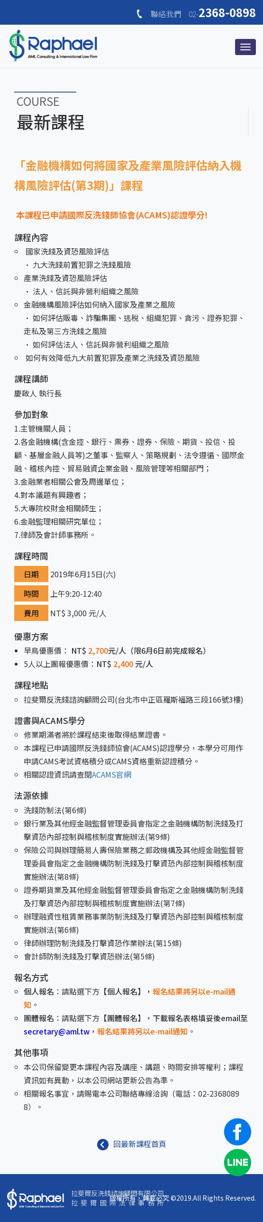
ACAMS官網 (111, 774)
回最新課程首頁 (131, 1143)
